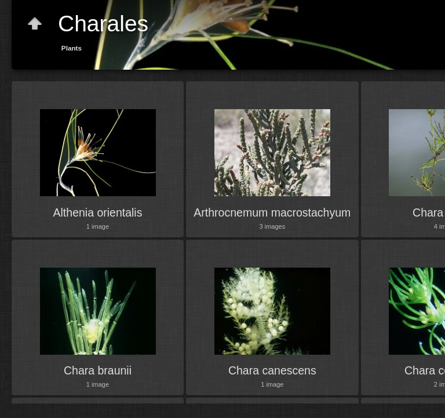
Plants (71, 48)
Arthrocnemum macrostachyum (272, 212)
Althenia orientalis (98, 212)
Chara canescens (272, 370)
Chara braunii (98, 370)
